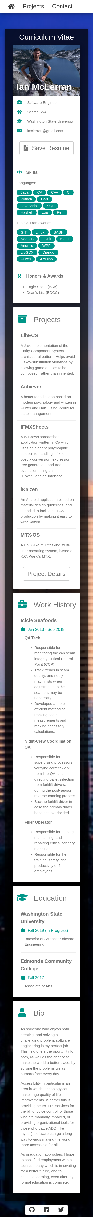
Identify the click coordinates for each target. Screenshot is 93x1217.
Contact (62, 6)
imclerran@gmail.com (45, 131)
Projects (33, 6)
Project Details (46, 573)
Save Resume (46, 148)
